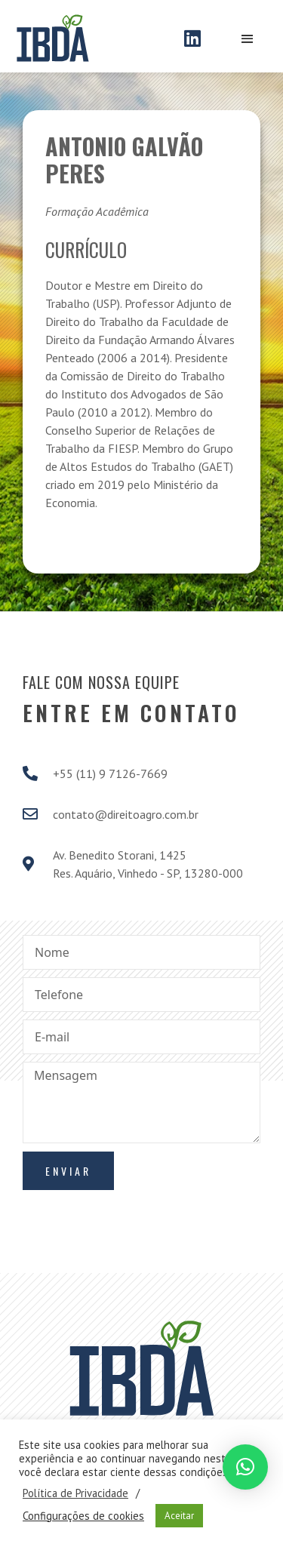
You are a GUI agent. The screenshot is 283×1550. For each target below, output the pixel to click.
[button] (245, 1467)
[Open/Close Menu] (247, 39)
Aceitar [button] (179, 1515)
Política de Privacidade (75, 1493)
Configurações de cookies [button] (83, 1516)
